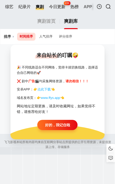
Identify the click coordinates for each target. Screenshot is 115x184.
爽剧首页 (46, 21)
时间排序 (26, 36)
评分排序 (65, 36)
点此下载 (44, 89)
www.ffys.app (50, 98)
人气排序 (46, 36)
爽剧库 (71, 21)
